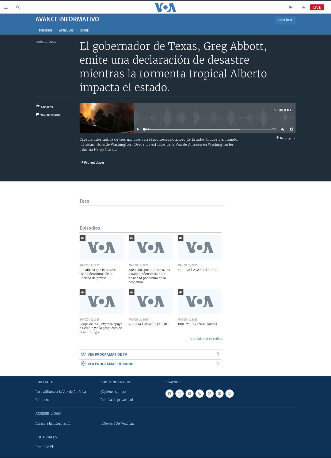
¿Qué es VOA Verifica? (117, 423)
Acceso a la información (53, 423)
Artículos (66, 30)
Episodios (45, 30)
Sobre (84, 30)
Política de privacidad (116, 400)
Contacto (42, 400)
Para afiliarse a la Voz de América (60, 392)
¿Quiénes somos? (113, 392)
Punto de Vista (46, 447)
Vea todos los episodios (206, 339)
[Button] (44, 107)
